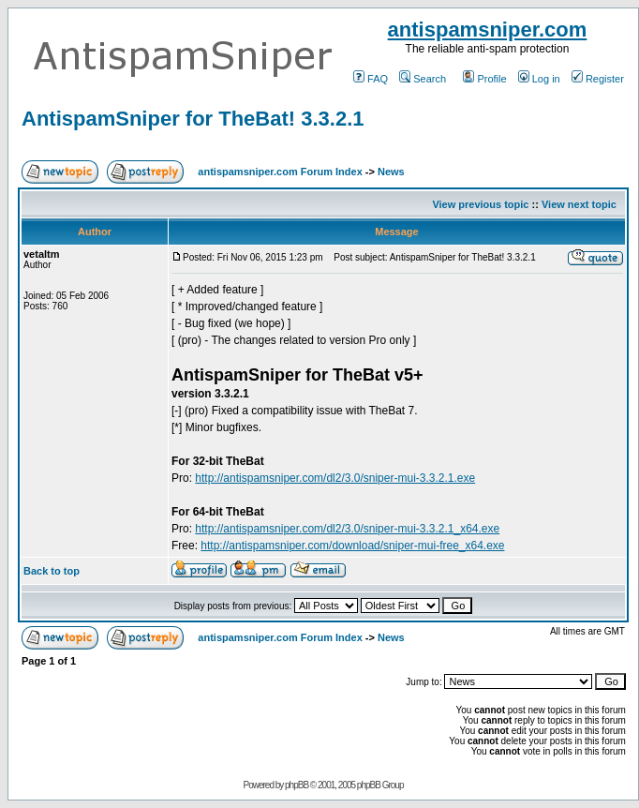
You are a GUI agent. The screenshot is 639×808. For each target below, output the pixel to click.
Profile (484, 78)
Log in (539, 78)
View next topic (579, 204)
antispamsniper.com (487, 29)
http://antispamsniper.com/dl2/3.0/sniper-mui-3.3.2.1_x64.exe (347, 528)
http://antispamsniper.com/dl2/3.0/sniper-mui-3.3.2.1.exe (335, 478)
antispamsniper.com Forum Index (280, 171)
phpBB (296, 785)
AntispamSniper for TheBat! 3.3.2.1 (193, 118)
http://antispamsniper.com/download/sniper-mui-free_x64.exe (352, 545)
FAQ (370, 78)
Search (422, 78)
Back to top (51, 570)
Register (598, 78)
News (391, 171)
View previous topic (480, 204)
